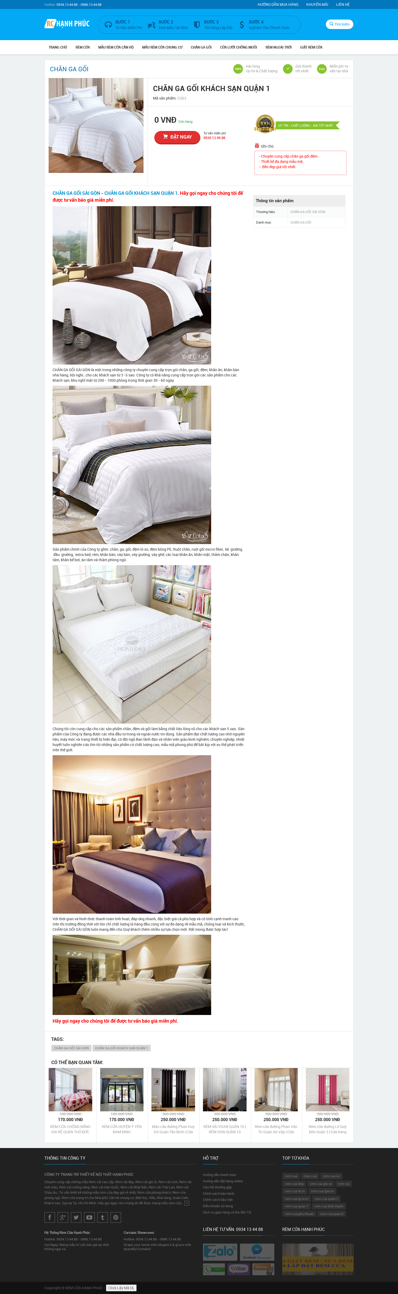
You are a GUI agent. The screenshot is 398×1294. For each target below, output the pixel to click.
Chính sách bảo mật (218, 1199)
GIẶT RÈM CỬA (311, 47)
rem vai (343, 1183)
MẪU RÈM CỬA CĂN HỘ (116, 47)
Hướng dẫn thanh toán (219, 1174)
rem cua (291, 1176)
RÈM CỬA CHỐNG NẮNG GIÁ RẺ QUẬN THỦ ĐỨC (70, 1129)
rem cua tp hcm (296, 1198)
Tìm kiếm (340, 24)
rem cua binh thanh (328, 1206)
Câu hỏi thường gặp (217, 1187)
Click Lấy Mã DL (121, 1287)
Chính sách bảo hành (218, 1193)
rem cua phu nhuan (299, 1213)
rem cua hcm (295, 1191)
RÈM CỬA (83, 47)
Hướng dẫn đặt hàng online (223, 1181)
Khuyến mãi (317, 4)
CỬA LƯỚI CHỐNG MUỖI (238, 47)
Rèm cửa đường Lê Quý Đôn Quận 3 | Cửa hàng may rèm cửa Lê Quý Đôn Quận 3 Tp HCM (327, 1129)
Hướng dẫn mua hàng (278, 4)
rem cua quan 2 (326, 1198)
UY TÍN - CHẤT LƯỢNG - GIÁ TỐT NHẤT (305, 125)
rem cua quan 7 (296, 1206)
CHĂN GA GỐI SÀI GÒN (76, 193)
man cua (310, 1176)
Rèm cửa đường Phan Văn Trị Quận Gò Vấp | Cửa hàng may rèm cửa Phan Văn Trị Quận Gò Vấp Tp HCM (276, 1129)
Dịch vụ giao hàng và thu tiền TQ (227, 1212)
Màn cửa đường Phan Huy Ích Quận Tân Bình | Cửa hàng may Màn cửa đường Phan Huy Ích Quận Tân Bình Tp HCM (173, 1129)
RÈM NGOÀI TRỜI (279, 47)
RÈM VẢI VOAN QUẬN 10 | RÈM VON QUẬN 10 (224, 1129)
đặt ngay (177, 137)
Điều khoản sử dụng (218, 1205)
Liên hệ (343, 4)
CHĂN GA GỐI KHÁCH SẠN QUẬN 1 (141, 193)
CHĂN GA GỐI (201, 47)
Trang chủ (58, 47)
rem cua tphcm (322, 1191)
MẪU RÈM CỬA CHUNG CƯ (162, 47)
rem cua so (331, 1176)
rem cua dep (294, 1183)
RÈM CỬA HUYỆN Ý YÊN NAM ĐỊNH (122, 1129)
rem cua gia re (321, 1183)
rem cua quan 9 (331, 1213)
